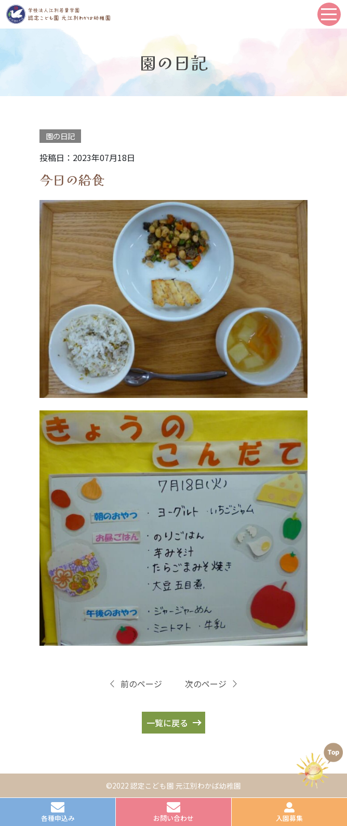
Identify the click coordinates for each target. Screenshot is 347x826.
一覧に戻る (167, 722)
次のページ (212, 683)
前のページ (135, 683)
